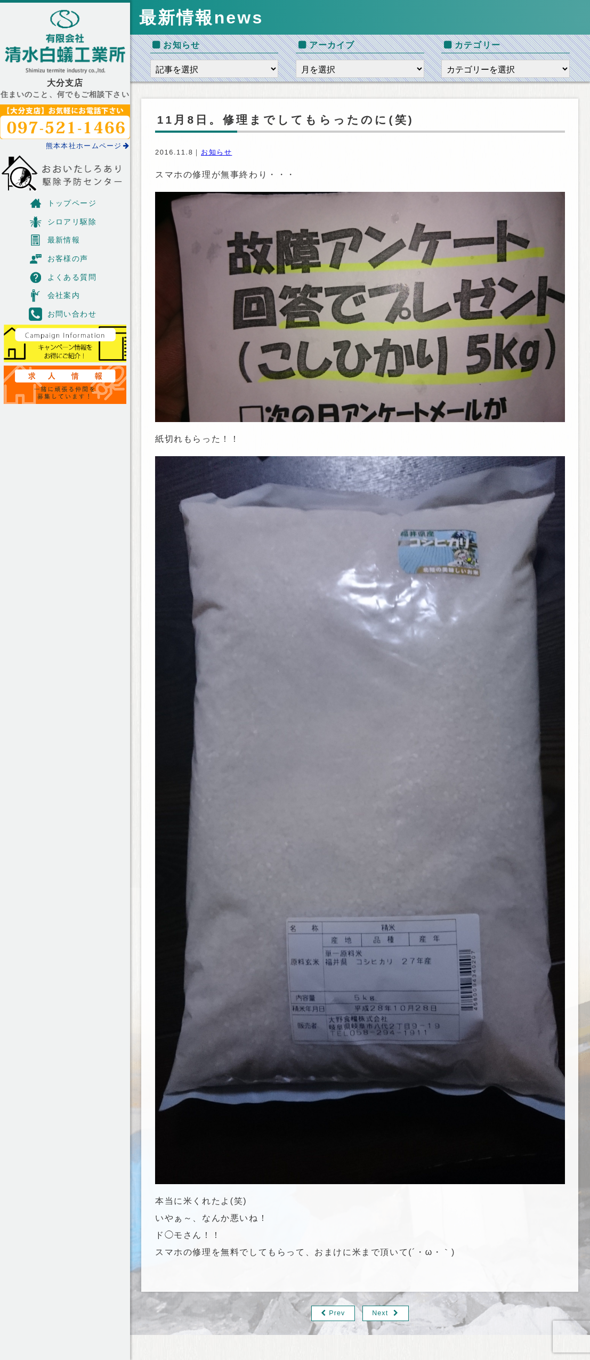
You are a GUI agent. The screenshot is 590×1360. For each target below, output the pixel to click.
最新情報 (54, 240)
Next (380, 1313)
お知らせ (216, 152)
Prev (337, 1313)
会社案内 (54, 295)
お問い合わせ (63, 314)
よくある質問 (63, 277)
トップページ (63, 203)
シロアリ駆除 (63, 222)
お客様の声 (58, 258)
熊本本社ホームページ (88, 146)
